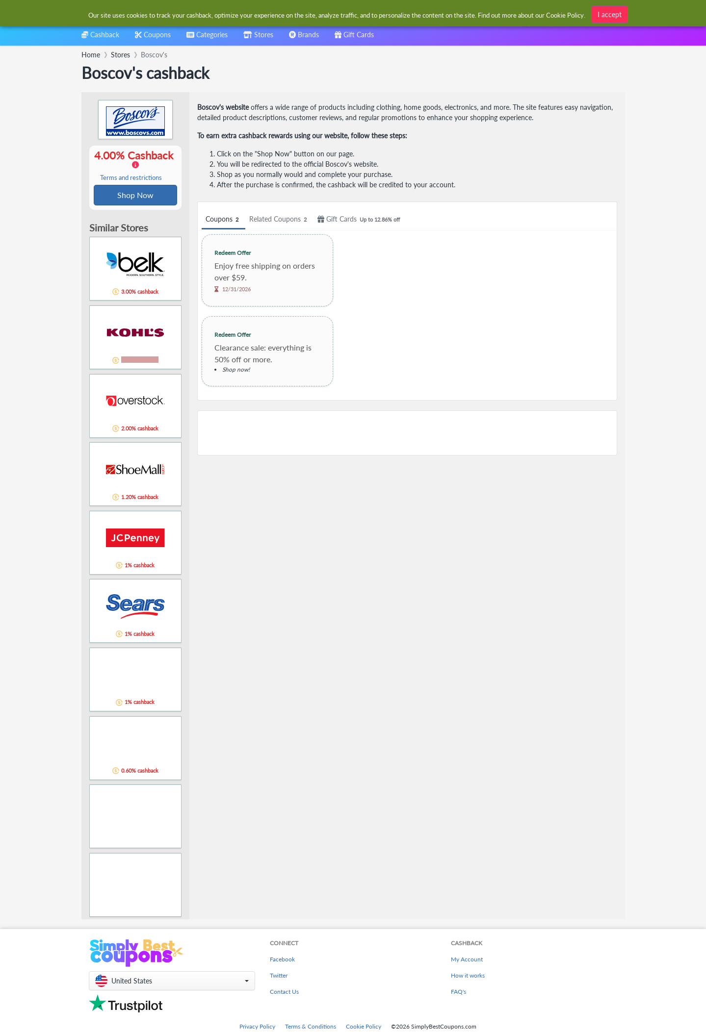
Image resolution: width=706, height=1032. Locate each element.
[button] (172, 981)
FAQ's (458, 992)
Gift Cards (360, 219)
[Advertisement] (407, 433)
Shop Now (135, 195)
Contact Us (284, 992)
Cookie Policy (363, 1027)
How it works (468, 976)
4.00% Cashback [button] (135, 166)
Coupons (223, 219)
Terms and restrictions (131, 178)
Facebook (282, 960)
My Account (467, 960)
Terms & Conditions (310, 1027)
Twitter (279, 976)
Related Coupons (279, 219)
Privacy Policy (257, 1027)
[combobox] (337, 14)
